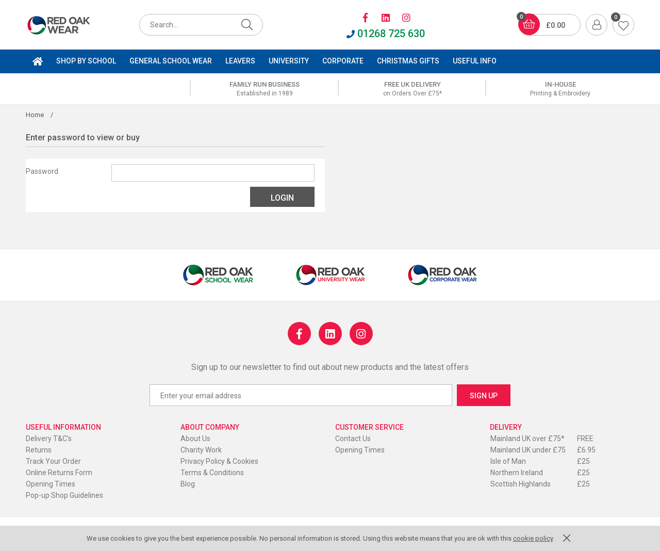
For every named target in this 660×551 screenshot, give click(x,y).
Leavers (240, 61)
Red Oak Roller (69, 25)
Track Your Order (53, 461)
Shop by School (86, 61)
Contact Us (353, 438)
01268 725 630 (385, 33)
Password (42, 171)
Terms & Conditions (212, 472)
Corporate (343, 61)
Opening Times (50, 484)
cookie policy (533, 538)
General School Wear (170, 61)
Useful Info (475, 61)
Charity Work (201, 450)
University (289, 61)
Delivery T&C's (49, 438)
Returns (39, 450)
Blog (187, 484)
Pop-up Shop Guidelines (64, 495)
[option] (265, 88)
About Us (195, 438)
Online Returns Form (59, 472)
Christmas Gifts (408, 61)
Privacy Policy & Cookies (219, 461)
